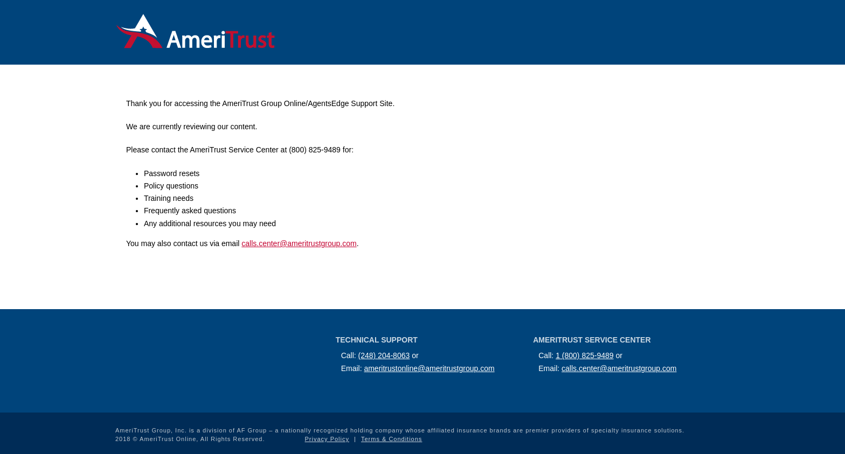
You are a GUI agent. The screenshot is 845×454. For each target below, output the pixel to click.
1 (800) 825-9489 (584, 355)
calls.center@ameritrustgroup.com (298, 243)
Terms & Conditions (391, 439)
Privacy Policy (327, 439)
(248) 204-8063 (384, 355)
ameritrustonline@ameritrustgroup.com (429, 368)
